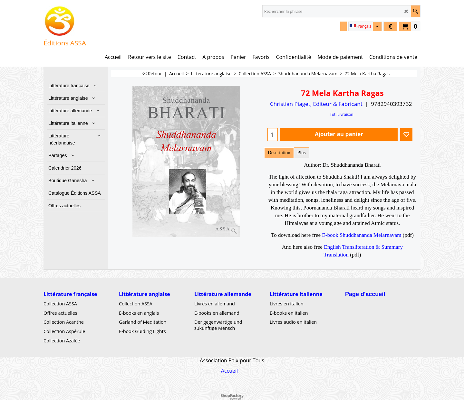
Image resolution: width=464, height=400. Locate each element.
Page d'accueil (365, 294)
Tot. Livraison (341, 114)
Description (279, 152)
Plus (301, 152)
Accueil (229, 370)
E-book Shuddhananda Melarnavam (361, 235)
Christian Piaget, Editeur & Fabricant (316, 103)
